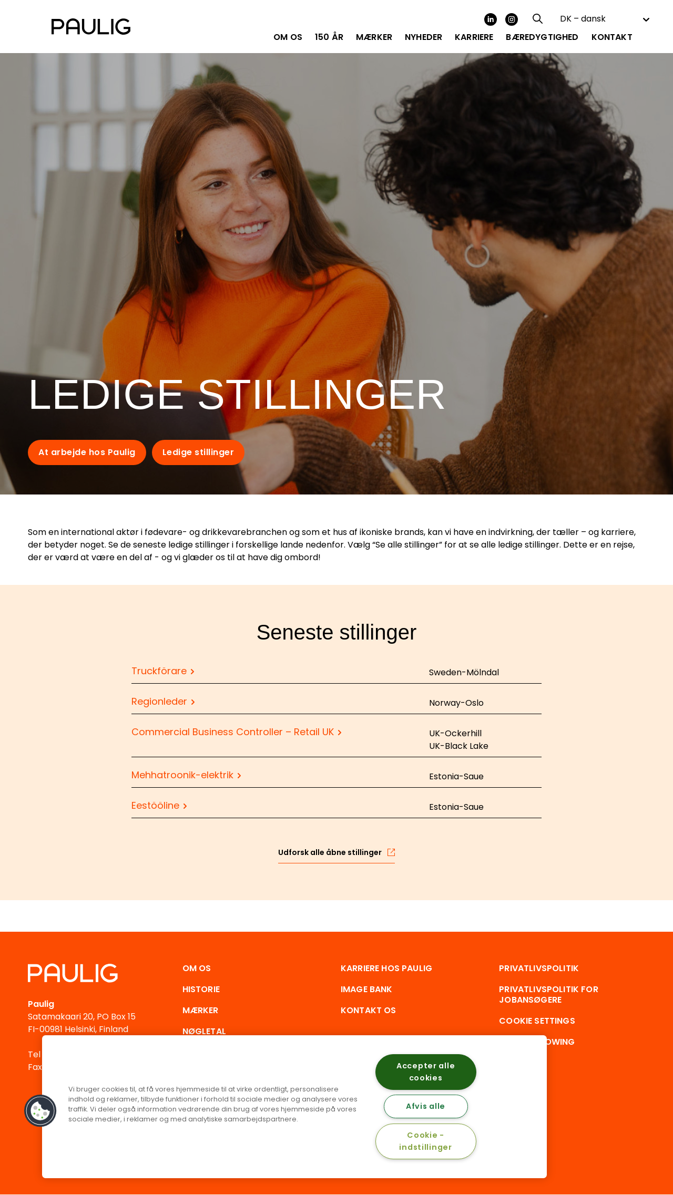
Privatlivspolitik (539, 968)
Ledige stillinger (198, 452)
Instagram (511, 19)
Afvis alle (425, 1106)
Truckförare (159, 670)
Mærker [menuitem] (374, 37)
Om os (196, 968)
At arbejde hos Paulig (87, 452)
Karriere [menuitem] (474, 37)
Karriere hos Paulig (386, 968)
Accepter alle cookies (425, 1071)
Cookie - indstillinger (425, 1141)
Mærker (200, 1010)
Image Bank (367, 989)
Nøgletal (204, 1031)
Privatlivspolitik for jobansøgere (548, 994)
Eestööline (155, 805)
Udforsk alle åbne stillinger (330, 852)
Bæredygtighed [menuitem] (542, 37)
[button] (40, 1111)
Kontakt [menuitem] (612, 37)
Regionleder (159, 701)
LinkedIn (490, 19)
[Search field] (536, 19)
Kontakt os (368, 1010)
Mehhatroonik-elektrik (182, 774)
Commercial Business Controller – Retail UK (232, 731)
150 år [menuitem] (329, 37)
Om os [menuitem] (287, 37)
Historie (201, 989)
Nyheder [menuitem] (423, 37)
